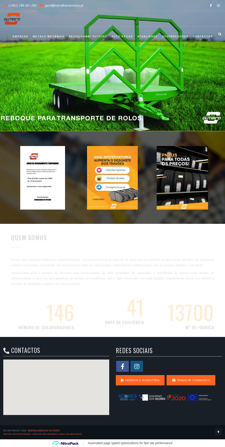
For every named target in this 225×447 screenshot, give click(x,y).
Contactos (203, 36)
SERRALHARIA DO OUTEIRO (44, 430)
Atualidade (147, 36)
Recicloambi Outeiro (88, 36)
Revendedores (175, 36)
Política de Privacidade (16, 434)
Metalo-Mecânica (48, 36)
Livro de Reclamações (44, 434)
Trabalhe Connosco (191, 380)
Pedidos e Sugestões (140, 380)
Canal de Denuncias (70, 434)
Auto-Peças (122, 36)
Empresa (20, 36)
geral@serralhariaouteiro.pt (64, 5)
